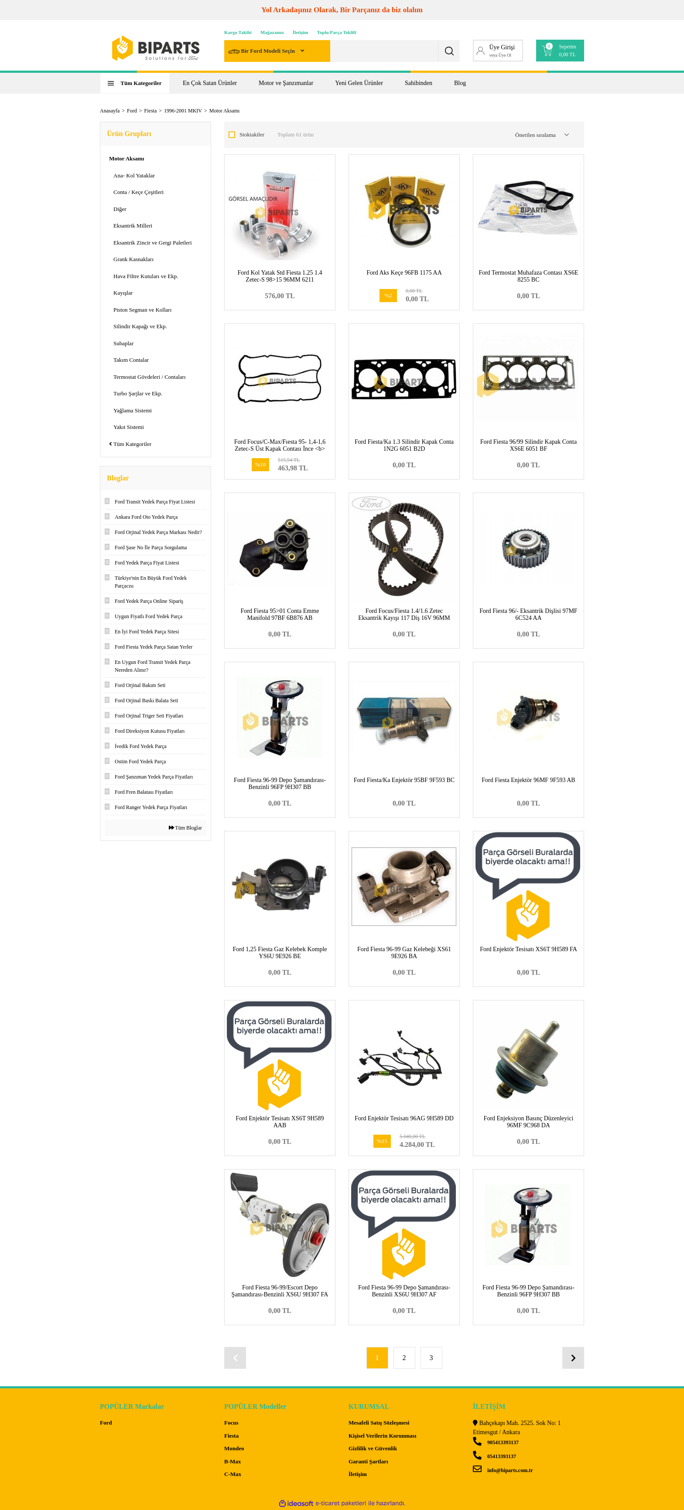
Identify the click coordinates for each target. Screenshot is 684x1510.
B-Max (232, 1461)
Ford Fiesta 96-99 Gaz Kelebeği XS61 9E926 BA (404, 952)
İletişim (300, 32)
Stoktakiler (251, 134)
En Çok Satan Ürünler (210, 83)
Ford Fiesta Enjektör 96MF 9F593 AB (528, 780)
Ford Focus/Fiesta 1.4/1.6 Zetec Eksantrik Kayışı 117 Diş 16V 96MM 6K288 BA (404, 618)
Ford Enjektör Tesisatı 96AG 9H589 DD (404, 1118)
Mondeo (234, 1448)
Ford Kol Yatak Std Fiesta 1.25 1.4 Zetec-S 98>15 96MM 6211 (279, 276)
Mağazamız (272, 32)
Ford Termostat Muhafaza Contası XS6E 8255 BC (528, 276)
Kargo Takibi (238, 32)
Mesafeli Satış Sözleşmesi (379, 1422)
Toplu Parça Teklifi (336, 32)
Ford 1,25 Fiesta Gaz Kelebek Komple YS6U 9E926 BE (280, 952)
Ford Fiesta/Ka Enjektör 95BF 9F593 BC (404, 780)
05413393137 (494, 1456)
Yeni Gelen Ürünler (359, 83)
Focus (231, 1422)
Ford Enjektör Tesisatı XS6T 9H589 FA (528, 949)
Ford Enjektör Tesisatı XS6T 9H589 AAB (280, 1122)
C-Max (232, 1474)
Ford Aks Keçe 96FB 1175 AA (404, 272)
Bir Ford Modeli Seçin (262, 51)
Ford (106, 1422)
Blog (460, 83)
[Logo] (155, 48)
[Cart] (560, 50)
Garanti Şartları (368, 1461)
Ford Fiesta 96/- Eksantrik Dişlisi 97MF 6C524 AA (528, 614)
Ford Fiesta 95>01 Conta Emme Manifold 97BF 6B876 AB (280, 614)
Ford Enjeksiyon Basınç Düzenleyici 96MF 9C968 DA (529, 1122)
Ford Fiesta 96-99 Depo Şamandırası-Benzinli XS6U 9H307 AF (404, 1291)
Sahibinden (418, 83)
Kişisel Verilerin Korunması (382, 1435)
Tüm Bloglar (185, 828)
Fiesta (231, 1435)
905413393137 (496, 1442)
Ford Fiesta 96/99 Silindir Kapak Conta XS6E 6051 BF (528, 445)
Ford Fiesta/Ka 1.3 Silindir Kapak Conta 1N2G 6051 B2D (404, 445)
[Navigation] (135, 83)
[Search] (342, 51)
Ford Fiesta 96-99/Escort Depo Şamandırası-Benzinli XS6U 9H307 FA (280, 1291)
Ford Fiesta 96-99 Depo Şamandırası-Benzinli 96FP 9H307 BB (280, 783)
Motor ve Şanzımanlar (286, 83)
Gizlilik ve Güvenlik (373, 1448)
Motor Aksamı (224, 111)
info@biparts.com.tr (503, 1470)
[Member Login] (498, 51)
